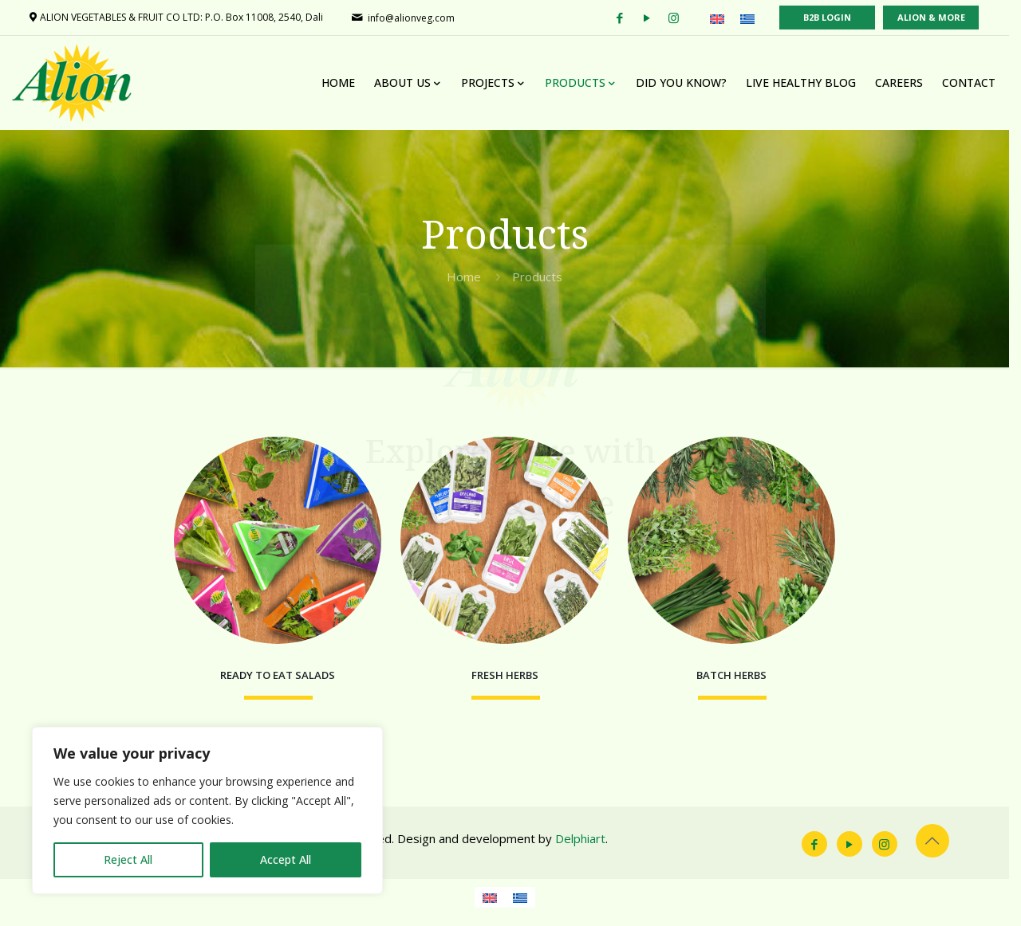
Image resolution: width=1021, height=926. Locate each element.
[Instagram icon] (896, 856)
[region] (207, 810)
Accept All (285, 859)
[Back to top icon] (943, 852)
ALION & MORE (943, 17)
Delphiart (581, 850)
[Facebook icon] (825, 856)
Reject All (128, 859)
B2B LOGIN (839, 17)
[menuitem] (729, 18)
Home (470, 276)
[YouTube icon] (860, 856)
